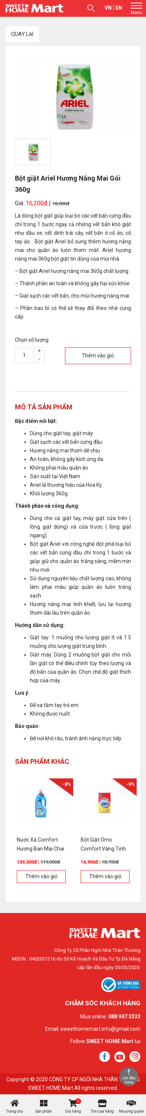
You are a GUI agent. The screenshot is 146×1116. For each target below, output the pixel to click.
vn (108, 8)
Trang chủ (14, 1111)
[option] (73, 96)
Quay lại (22, 34)
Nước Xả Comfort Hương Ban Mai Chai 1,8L (40, 849)
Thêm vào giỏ (98, 356)
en (118, 8)
